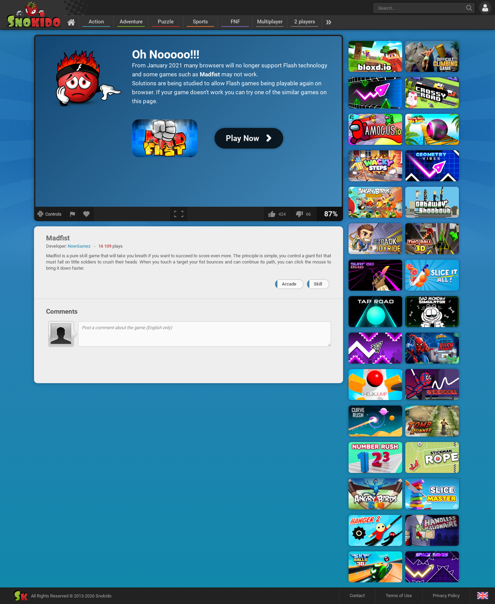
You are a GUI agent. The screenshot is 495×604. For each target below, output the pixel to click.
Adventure (131, 22)
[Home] (71, 22)
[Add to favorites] (87, 214)
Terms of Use (399, 595)
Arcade (289, 284)
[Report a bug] (72, 214)
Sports (200, 22)
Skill (318, 284)
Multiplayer (270, 22)
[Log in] (485, 7)
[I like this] (278, 214)
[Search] (469, 8)
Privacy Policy (446, 595)
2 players (304, 22)
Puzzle (166, 22)
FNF (235, 22)
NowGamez (79, 246)
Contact (357, 595)
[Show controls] (49, 214)
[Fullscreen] (178, 214)
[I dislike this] (304, 214)
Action (96, 22)
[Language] (482, 596)
